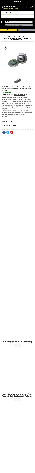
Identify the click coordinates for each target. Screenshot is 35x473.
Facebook (4, 132)
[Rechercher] (21, 16)
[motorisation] (19, 25)
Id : (3, 91)
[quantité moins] (11, 121)
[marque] (19, 22)
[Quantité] (15, 121)
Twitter (7, 132)
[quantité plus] (18, 121)
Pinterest (11, 132)
